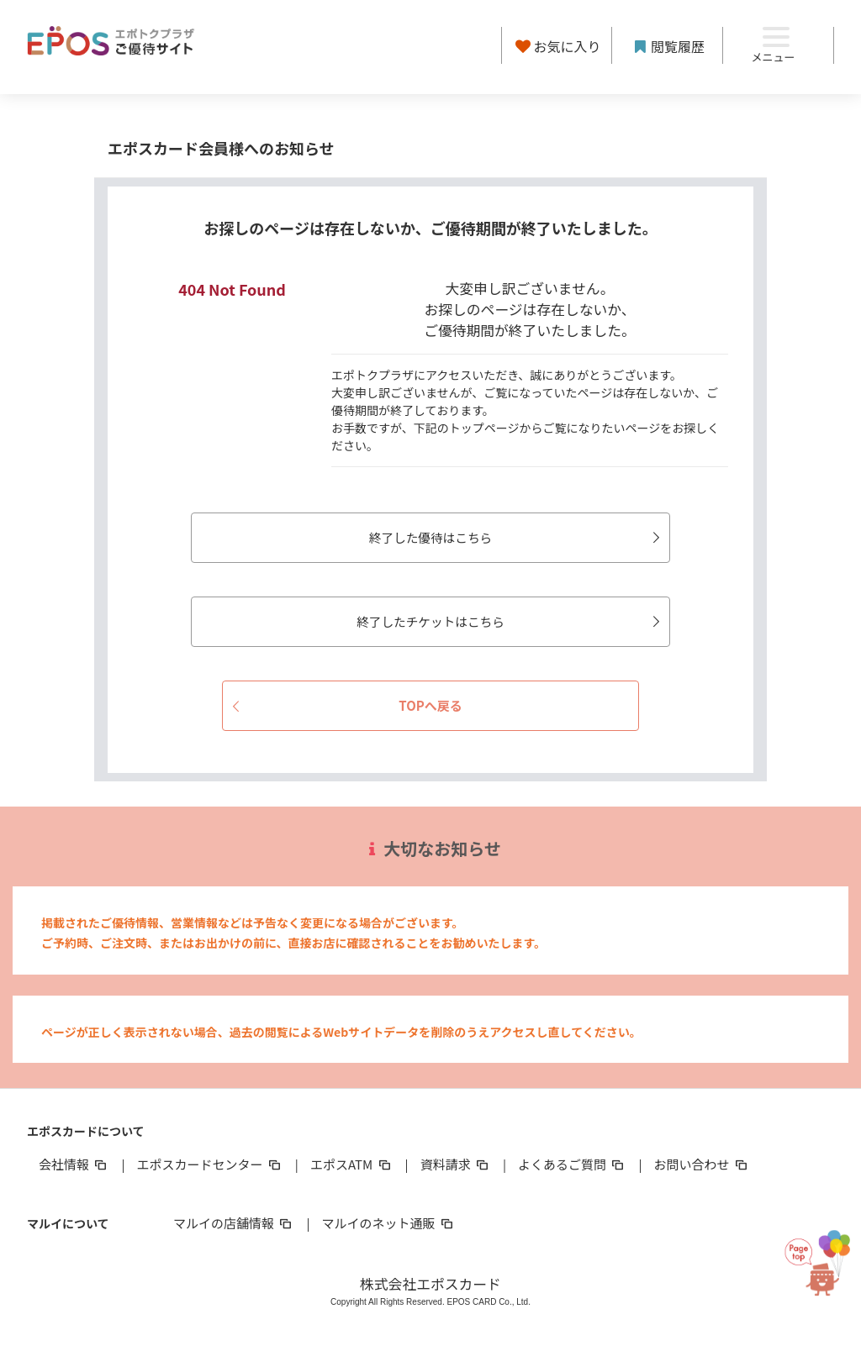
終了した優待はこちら (500, 537)
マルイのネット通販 (388, 1224)
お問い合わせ (702, 1165)
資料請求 (455, 1165)
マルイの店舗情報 (233, 1224)
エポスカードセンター (209, 1165)
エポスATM (352, 1165)
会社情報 (74, 1165)
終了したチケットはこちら (494, 621)
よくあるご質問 (572, 1165)
